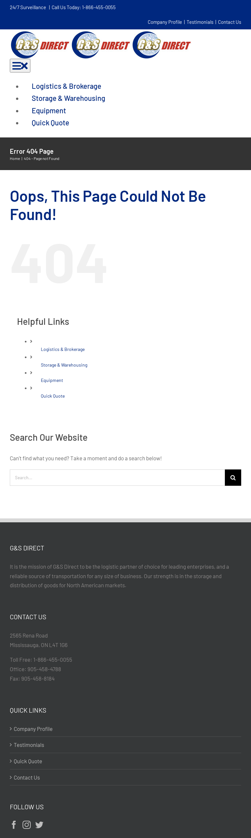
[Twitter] (39, 825)
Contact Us (229, 22)
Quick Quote (53, 396)
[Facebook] (14, 825)
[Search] (233, 477)
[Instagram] (27, 825)
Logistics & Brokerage (63, 349)
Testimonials (200, 22)
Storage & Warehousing (64, 365)
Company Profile (165, 22)
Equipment (52, 380)
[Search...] (117, 477)
